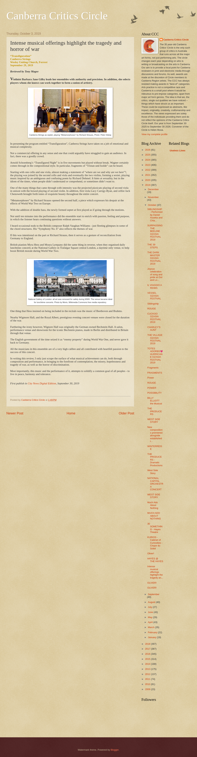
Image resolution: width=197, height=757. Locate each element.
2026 (148, 149)
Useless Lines (177, 150)
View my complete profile (154, 134)
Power (150, 377)
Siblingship (153, 303)
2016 (148, 654)
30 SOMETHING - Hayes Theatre (154, 527)
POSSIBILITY (154, 392)
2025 (148, 154)
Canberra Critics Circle (57, 16)
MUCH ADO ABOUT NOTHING (154, 516)
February (153, 632)
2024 (148, 159)
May (150, 617)
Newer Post (14, 413)
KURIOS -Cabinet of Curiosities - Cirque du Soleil (154, 543)
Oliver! (150, 553)
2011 (148, 679)
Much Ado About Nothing (152, 505)
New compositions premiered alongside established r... (155, 434)
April (150, 622)
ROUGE (151, 308)
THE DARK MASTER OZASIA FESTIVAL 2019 (154, 258)
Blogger (115, 749)
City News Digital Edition (42, 383)
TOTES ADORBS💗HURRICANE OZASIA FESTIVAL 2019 (155, 355)
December (153, 189)
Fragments (153, 367)
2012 (148, 674)
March (151, 627)
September (153, 594)
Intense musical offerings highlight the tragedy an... (155, 572)
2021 (148, 175)
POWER (151, 388)
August (152, 602)
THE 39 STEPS (152, 246)
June (151, 612)
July (150, 607)
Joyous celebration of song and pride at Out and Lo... (154, 274)
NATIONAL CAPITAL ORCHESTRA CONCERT (155, 484)
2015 (148, 659)
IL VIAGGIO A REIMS (154, 286)
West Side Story (152, 471)
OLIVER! (152, 582)
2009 (148, 689)
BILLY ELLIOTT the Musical (154, 401)
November (153, 197)
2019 (148, 185)
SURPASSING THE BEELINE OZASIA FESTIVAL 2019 (154, 232)
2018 (148, 644)
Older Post (126, 413)
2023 (148, 165)
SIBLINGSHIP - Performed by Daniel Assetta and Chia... (154, 215)
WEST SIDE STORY (153, 420)
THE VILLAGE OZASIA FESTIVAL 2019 (154, 339)
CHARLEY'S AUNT (153, 328)
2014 (148, 664)
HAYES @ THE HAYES (155, 560)
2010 (148, 684)
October (152, 205)
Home (71, 413)
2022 (148, 169)
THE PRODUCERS (154, 411)
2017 (148, 648)
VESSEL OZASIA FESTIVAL (154, 296)
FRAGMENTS (154, 372)
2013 (148, 669)
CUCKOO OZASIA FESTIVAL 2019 (154, 317)
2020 (148, 180)
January (152, 637)
